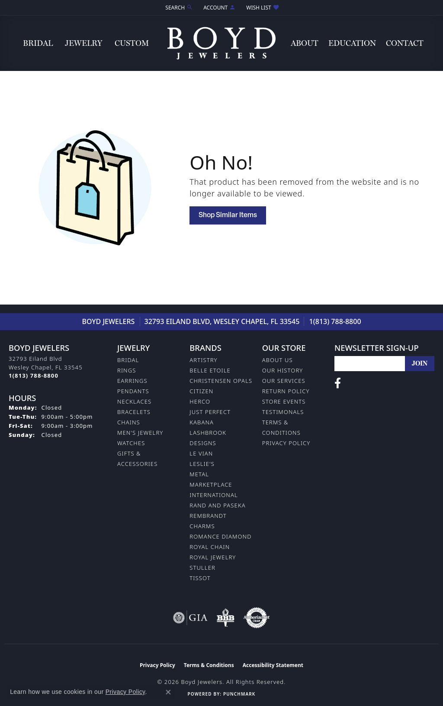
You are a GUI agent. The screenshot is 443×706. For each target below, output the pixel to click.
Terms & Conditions (209, 665)
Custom (132, 43)
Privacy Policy (286, 443)
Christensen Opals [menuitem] (220, 381)
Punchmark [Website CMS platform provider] (239, 694)
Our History (282, 370)
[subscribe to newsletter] (419, 363)
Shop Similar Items (228, 215)
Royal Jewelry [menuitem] (212, 557)
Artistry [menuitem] (203, 360)
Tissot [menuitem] (199, 578)
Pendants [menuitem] (133, 391)
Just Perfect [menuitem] (210, 412)
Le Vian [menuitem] (201, 453)
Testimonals (283, 412)
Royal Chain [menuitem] (209, 547)
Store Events (284, 401)
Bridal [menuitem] (128, 360)
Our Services (283, 381)
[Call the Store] (33, 375)
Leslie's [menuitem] (202, 464)
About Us (277, 360)
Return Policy (286, 391)
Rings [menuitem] (126, 370)
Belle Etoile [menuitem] (210, 370)
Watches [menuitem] (131, 443)
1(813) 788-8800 (335, 321)
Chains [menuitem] (128, 422)
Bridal (38, 43)
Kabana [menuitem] (201, 422)
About (304, 43)
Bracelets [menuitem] (134, 412)
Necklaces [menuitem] (134, 401)
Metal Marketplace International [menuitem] (213, 484)
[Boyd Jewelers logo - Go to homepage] (221, 43)
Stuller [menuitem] (202, 567)
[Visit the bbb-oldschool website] (225, 618)
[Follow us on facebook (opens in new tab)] (337, 383)
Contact (405, 43)
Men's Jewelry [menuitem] (140, 432)
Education (352, 43)
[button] (178, 7)
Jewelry (83, 43)
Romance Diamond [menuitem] (220, 536)
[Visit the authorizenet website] (256, 618)
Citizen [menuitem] (201, 391)
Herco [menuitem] (199, 401)
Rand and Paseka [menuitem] (217, 505)
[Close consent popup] (168, 692)
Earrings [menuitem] (132, 381)
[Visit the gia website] (190, 618)
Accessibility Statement (273, 665)
